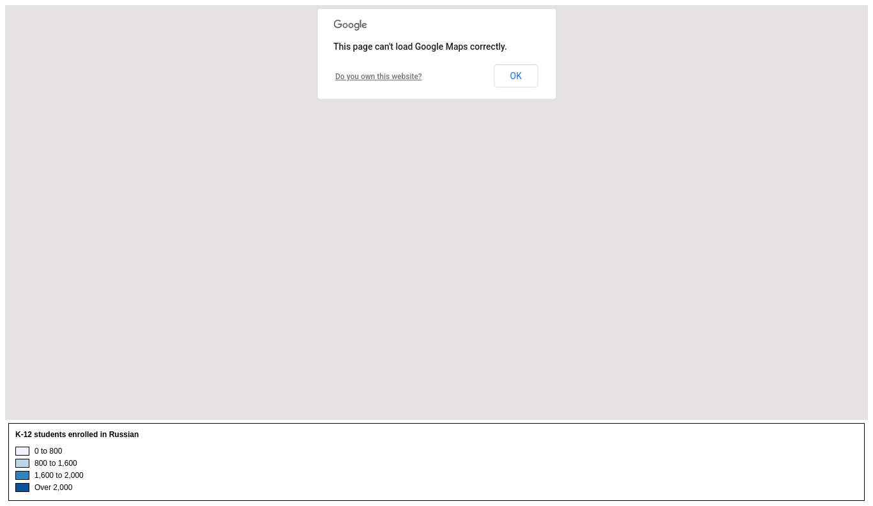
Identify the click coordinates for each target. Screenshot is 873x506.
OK (516, 76)
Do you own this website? (378, 76)
